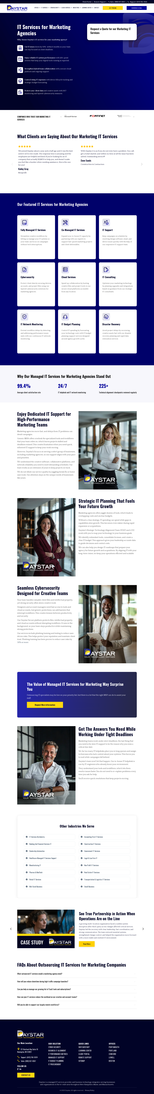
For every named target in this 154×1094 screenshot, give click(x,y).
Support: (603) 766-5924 (137, 2)
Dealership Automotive (36, 851)
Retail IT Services (35, 879)
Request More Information (45, 704)
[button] (141, 164)
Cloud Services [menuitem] (65, 8)
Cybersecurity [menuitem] (54, 8)
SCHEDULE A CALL (136, 8)
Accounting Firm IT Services (93, 837)
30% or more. (23, 642)
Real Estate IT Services (92, 872)
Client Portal (86, 2)
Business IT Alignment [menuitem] (57, 1050)
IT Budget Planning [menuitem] (56, 1060)
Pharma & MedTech (35, 872)
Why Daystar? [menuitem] (84, 1047)
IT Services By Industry (37, 837)
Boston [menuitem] (112, 1060)
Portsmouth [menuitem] (114, 1047)
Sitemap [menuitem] (82, 1060)
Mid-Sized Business (35, 886)
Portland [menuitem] (113, 1050)
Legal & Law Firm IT (90, 858)
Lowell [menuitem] (112, 1057)
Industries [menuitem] (76, 8)
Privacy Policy (89, 1090)
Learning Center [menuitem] (86, 8)
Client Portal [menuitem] (84, 1054)
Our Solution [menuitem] (54, 1043)
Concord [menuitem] (112, 1054)
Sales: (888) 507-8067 (116, 2)
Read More (86, 944)
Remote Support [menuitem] (85, 1057)
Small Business (89, 886)
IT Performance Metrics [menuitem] (58, 1054)
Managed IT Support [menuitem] (56, 1057)
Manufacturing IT (35, 865)
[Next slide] (133, 116)
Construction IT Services (92, 844)
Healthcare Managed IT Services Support (42, 858)
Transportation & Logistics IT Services (97, 879)
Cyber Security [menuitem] (54, 1047)
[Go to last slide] (61, 116)
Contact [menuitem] (96, 8)
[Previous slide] (11, 929)
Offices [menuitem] (36, 8)
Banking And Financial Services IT (40, 844)
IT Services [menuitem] (44, 8)
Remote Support (100, 2)
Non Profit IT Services (91, 865)
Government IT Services (92, 851)
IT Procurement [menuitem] (54, 1064)
